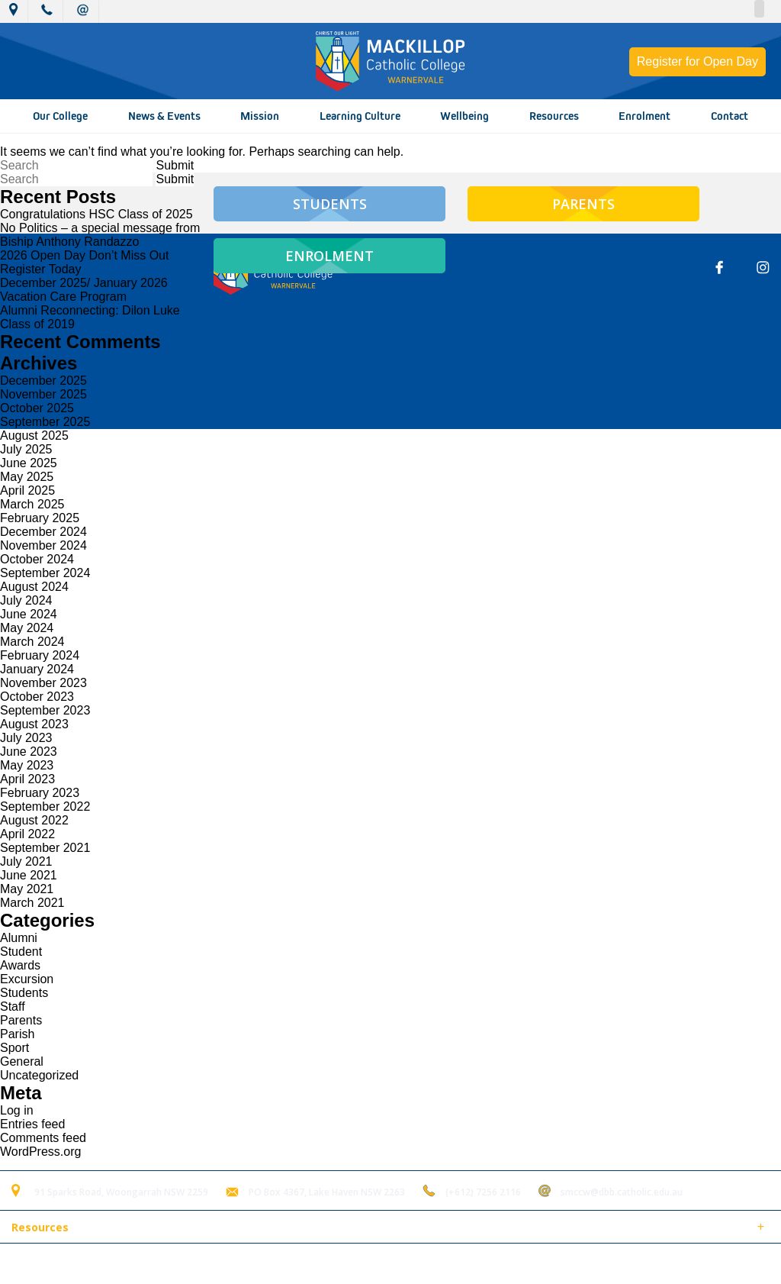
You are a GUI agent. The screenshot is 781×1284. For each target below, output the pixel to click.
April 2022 (27, 834)
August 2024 (34, 586)
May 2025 (26, 476)
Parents (21, 1020)
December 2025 (43, 380)
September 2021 (45, 847)
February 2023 (39, 792)
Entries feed (32, 1124)
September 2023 (45, 710)
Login (321, 1263)
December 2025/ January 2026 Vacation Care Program (84, 289)
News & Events (164, 116)
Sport (14, 1047)
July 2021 (26, 861)
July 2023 (26, 737)
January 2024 (37, 669)
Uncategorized (39, 1075)
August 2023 (34, 724)
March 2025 (32, 504)
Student (21, 951)
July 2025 (26, 449)
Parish (17, 1034)
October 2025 (37, 408)
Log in (17, 1110)
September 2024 (45, 572)
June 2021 (28, 875)
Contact (729, 116)
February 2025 (39, 517)
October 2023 (37, 696)
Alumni (18, 937)
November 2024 (43, 545)
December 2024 (43, 531)
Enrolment (644, 116)
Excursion (26, 979)
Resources (554, 116)
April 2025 (27, 490)
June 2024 (28, 614)
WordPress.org (40, 1151)
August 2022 (34, 820)
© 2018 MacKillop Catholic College (85, 1263)
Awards (20, 965)
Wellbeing (464, 116)
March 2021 (32, 902)
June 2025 (28, 462)
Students (24, 992)
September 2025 (45, 421)
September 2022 (45, 806)
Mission (259, 116)
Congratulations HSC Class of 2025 (96, 214)
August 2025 (34, 435)
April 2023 (27, 779)
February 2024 (39, 655)
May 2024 (26, 627)
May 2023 (26, 765)
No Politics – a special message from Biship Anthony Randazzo (100, 234)
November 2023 (43, 682)
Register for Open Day (697, 61)
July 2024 (26, 600)
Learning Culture (360, 116)
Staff (12, 1006)
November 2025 (43, 394)
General (21, 1061)
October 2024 (37, 559)
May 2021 (26, 888)
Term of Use (262, 1263)
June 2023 (28, 751)
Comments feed (43, 1137)
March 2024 (32, 641)
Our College (60, 116)
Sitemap (197, 1263)
